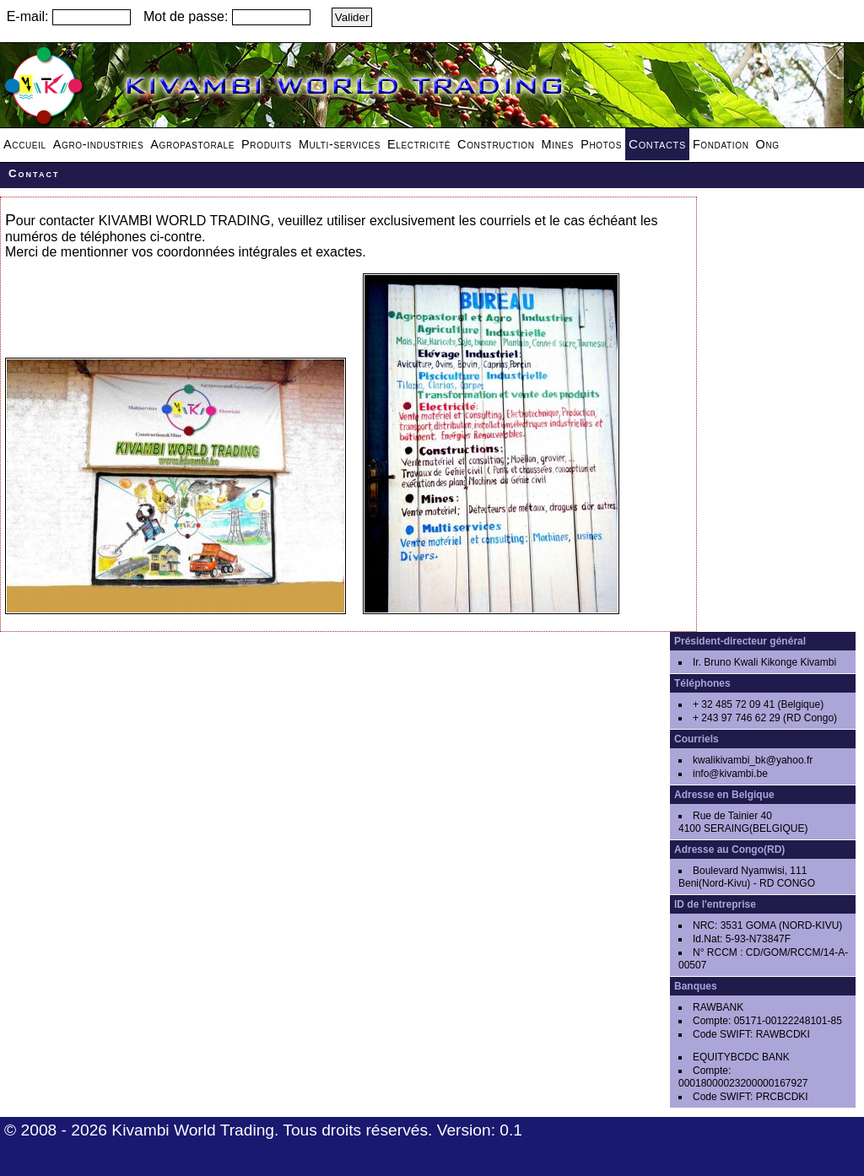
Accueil (24, 144)
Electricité (419, 144)
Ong (768, 144)
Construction (495, 144)
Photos (601, 144)
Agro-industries (98, 144)
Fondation (721, 144)
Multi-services (340, 144)
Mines (558, 144)
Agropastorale (192, 144)
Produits (266, 144)
